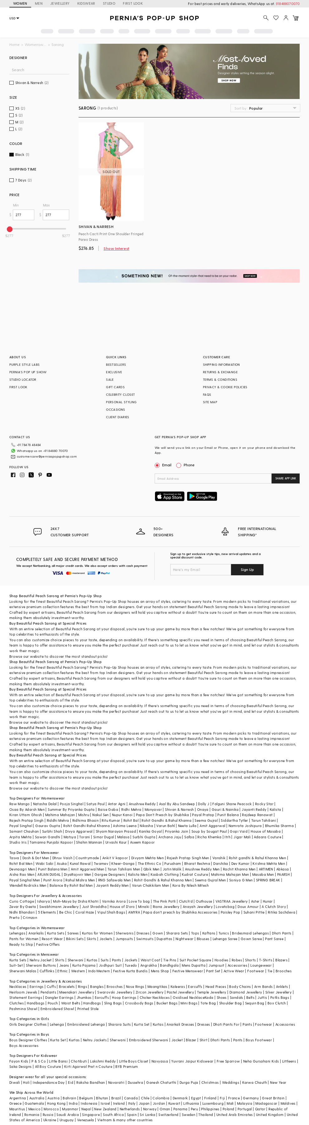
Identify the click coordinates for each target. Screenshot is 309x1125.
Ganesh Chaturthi (161, 1082)
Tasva (14, 858)
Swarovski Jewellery (115, 992)
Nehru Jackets (95, 1040)
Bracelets (67, 986)
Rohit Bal (131, 820)
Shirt (203, 1040)
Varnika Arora (114, 901)
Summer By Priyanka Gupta (71, 809)
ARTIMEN (266, 869)
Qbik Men (151, 869)
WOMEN (20, 3)
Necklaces (18, 986)
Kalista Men (137, 874)
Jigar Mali (242, 837)
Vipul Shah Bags (111, 912)
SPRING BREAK (268, 880)
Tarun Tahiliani (263, 820)
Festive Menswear (187, 971)
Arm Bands (263, 986)
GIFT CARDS (115, 387)
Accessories (237, 965)
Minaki (143, 906)
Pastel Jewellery (180, 992)
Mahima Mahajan (60, 815)
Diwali (14, 1082)
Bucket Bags (167, 1003)
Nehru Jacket (41, 960)
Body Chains (240, 986)
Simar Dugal (103, 837)
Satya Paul (95, 804)
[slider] (9, 229)
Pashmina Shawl (23, 1009)
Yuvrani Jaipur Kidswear (192, 1061)
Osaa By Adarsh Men (27, 809)
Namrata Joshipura (245, 826)
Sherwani (76, 960)
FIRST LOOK (133, 3)
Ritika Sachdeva (281, 912)
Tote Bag (208, 1003)
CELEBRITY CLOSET (120, 394)
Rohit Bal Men (20, 863)
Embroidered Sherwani (148, 1040)
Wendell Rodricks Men (27, 885)
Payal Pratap (203, 815)
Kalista (275, 809)
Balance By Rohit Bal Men (71, 885)
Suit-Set (16, 965)
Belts (250, 997)
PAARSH (283, 874)
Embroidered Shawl (57, 1009)
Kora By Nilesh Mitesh (190, 885)
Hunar (268, 901)
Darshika (220, 863)
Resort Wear (52, 939)
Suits (105, 960)
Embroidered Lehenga (86, 1024)
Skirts (91, 939)
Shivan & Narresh (179, 809)
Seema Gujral (206, 820)
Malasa (123, 837)
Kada (209, 997)
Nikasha (146, 826)
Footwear (255, 971)
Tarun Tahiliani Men (124, 869)
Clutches (16, 1003)
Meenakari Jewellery (76, 992)
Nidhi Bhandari (22, 912)
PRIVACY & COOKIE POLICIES (225, 387)
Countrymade (87, 858)
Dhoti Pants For (226, 1024)
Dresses (143, 933)
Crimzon (30, 917)
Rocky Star (264, 804)
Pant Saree (274, 939)
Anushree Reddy (142, 804)
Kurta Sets (55, 933)
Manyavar (153, 809)
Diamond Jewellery (245, 992)
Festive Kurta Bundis (130, 971)
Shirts (59, 960)
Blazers (281, 960)
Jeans (64, 965)
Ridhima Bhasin (85, 820)
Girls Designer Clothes (28, 1024)
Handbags (35, 1003)
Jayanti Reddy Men (112, 885)
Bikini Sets (75, 939)
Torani (84, 837)
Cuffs (51, 986)
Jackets (106, 939)
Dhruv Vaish (62, 858)
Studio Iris (18, 842)
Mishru (83, 815)
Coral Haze (84, 912)
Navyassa (160, 1061)
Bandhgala (169, 965)
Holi (26, 1082)
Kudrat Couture (195, 874)
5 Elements (47, 912)
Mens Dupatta (193, 965)
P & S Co (38, 1061)
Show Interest (116, 248)
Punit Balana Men (52, 869)
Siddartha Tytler (234, 820)
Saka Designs (20, 1066)
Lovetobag (225, 906)
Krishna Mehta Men (269, 863)
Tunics (224, 933)
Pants (116, 960)
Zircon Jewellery (149, 992)
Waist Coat (150, 960)
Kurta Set (142, 1024)
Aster (255, 901)
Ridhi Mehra (131, 809)
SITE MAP (210, 402)
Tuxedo (131, 965)
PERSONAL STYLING (121, 402)
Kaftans (208, 933)
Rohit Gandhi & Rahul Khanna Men (163, 880)
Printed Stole (88, 1009)
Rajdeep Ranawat (257, 815)
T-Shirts (265, 960)
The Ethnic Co (149, 863)
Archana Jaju (169, 837)
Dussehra (135, 1082)
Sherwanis (124, 933)
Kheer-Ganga (122, 863)
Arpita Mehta (20, 837)
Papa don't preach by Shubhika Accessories (180, 912)
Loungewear (261, 965)
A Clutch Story (274, 906)
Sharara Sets (177, 933)
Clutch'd (186, 901)
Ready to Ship (21, 944)
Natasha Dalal (45, 804)
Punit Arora (52, 880)
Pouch (53, 1003)
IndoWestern (99, 971)
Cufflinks (47, 971)
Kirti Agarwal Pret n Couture (88, 1066)
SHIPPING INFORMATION (221, 364)
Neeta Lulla (187, 826)
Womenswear (35, 44)
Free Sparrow (228, 1061)
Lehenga (57, 1024)
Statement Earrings (25, 997)
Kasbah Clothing (165, 874)
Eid (70, 1082)
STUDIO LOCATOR (22, 379)
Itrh (227, 837)
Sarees (73, 933)
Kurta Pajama (84, 965)
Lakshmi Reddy (103, 1061)
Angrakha (148, 965)
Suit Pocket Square (195, 960)
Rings (82, 986)
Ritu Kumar (111, 820)
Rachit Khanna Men (239, 869)
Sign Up (247, 569)
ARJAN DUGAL (48, 874)
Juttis (262, 997)
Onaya (203, 809)
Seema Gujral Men (210, 880)
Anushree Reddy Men (202, 869)
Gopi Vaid (239, 831)
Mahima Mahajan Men (230, 874)
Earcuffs (195, 986)
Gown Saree (251, 939)
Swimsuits (145, 939)
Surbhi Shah (52, 831)
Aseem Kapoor (142, 842)
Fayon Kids (18, 1061)
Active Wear (234, 971)
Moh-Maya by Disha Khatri (76, 901)
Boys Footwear (259, 1040)
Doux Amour (248, 906)
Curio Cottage (21, 901)
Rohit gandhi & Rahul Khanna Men (257, 858)
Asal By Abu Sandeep (177, 804)
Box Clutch (277, 1003)
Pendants (48, 992)
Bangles (97, 986)
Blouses (203, 939)
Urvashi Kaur (116, 842)
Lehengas (17, 933)
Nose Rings (135, 986)
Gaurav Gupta (47, 826)
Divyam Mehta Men (147, 858)
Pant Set (213, 971)
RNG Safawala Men (114, 880)
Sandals (236, 997)
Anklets (282, 986)
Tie (270, 971)
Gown (157, 933)
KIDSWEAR (86, 3)
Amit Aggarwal (212, 826)
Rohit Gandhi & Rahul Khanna (166, 820)
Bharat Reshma (197, 863)
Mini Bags (189, 1003)
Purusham (172, 863)
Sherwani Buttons (41, 965)
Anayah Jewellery (198, 906)
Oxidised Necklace (189, 997)
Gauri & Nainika (225, 809)
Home (14, 44)
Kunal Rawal (80, 863)
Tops (195, 933)
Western (78, 971)
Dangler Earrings (59, 997)
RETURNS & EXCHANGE (220, 372)
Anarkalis (36, 933)
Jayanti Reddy (254, 809)
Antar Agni (117, 804)
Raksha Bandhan (90, 1082)
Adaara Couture (267, 837)
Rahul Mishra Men (80, 880)
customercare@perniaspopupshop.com (47, 456)
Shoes (222, 997)
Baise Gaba (108, 809)
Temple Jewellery (211, 992)
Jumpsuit (216, 965)
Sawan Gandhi (47, 837)
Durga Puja (189, 1082)
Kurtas (92, 960)
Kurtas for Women (97, 933)
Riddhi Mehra (58, 820)
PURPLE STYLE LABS (24, 364)
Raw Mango (19, 804)
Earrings (37, 986)
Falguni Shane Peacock (232, 804)
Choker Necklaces (155, 997)
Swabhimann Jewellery (59, 906)
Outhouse (204, 901)
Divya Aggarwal (79, 831)
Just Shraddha (94, 906)
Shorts (250, 960)
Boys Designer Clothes (28, 1040)
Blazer (191, 1040)
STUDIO (109, 3)
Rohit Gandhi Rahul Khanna (86, 826)
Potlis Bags (279, 997)
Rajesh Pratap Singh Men (188, 858)
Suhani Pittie (254, 912)
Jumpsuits (124, 939)
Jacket (177, 1040)
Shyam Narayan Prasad (116, 831)
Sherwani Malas (22, 971)
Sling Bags (113, 1003)
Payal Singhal (20, 826)
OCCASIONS (115, 409)
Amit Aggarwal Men (87, 869)
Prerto (14, 917)
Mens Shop (160, 971)
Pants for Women (24, 939)
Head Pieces (215, 986)
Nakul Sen (100, 815)
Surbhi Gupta (144, 837)
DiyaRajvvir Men (77, 874)
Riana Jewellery (166, 906)
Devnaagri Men (22, 869)
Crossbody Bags (139, 1003)
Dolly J (203, 804)
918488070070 (288, 4)
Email (163, 465)
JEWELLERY (60, 3)
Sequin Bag (254, 1003)
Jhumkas (84, 997)
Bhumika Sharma (279, 826)
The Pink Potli (164, 901)
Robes (237, 960)
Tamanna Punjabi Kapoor (51, 842)
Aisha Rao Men (21, 874)
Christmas (210, 1082)
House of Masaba (266, 831)
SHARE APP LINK (285, 478)
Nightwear (185, 939)
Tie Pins (169, 960)
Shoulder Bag (230, 1003)
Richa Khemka (209, 837)
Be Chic (65, 912)
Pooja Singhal (71, 804)
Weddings (230, 1082)
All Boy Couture (48, 1066)
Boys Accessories (23, 1045)
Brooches (284, 971)
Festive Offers (48, 944)
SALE (110, 379)
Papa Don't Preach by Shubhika (162, 815)
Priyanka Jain (176, 831)
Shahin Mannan (89, 842)
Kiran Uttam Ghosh (25, 815)
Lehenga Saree (225, 939)
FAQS (207, 394)
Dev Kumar (240, 863)
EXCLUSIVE (114, 372)
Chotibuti (79, 1061)
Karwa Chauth (254, 1082)
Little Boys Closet (133, 1061)
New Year (278, 1082)
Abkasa (282, 869)
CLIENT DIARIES (117, 417)
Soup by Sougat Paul (209, 831)
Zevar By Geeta (22, 906)
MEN (39, 3)
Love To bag (139, 901)
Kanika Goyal (150, 831)
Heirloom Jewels (23, 992)
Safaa (189, 837)
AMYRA (134, 912)
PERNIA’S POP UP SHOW (28, 372)
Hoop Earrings (124, 997)
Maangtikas (157, 986)
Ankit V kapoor (115, 858)
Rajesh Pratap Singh (26, 820)
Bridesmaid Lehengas (250, 933)
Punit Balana (228, 815)
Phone (189, 465)
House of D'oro (122, 906)
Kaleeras (178, 986)
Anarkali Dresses (180, 1024)
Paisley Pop (230, 912)
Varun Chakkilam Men (150, 885)
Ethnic (62, 971)
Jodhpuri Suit (110, 965)
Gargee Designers (109, 874)
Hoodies (222, 960)
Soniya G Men (241, 880)
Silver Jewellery (278, 992)
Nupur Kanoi (122, 815)
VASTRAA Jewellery (231, 901)
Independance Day (49, 1082)
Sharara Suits (119, 1024)
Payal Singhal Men (24, 880)
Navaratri (116, 1082)
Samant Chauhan (24, 831)
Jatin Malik (172, 869)
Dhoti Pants (281, 933)
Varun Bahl (165, 826)
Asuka (62, 863)
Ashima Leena (125, 826)
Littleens (289, 1061)
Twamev (101, 863)
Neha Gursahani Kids (261, 1061)
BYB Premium (126, 1066)
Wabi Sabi (45, 863)
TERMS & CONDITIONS (220, 379)
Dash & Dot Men (35, 858)
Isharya (43, 901)
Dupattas (164, 939)
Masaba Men (263, 874)
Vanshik (219, 858)
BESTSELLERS (116, 364)
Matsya (70, 837)
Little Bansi (58, 1061)
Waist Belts (70, 1003)
